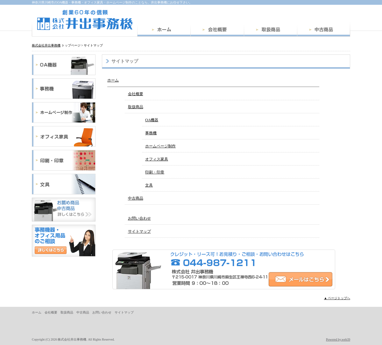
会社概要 (217, 31)
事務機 (64, 88)
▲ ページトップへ (337, 298)
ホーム (163, 31)
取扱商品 (270, 31)
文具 (64, 184)
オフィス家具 (64, 136)
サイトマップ (139, 231)
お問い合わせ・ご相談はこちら (223, 269)
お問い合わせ (139, 218)
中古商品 (323, 31)
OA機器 (64, 64)
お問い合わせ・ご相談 (64, 241)
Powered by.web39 (338, 339)
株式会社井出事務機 (84, 20)
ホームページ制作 (64, 112)
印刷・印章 (64, 160)
